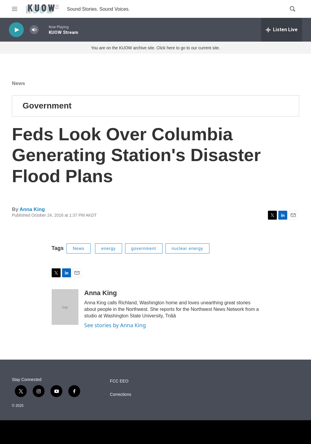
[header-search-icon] (292, 9)
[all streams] (281, 30)
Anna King (32, 209)
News (18, 83)
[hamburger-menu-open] (14, 9)
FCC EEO (119, 381)
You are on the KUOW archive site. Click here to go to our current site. (155, 47)
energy (108, 248)
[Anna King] (65, 307)
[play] (16, 29)
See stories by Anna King (115, 325)
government (143, 248)
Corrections (120, 394)
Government (47, 105)
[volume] (34, 30)
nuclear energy (187, 248)
